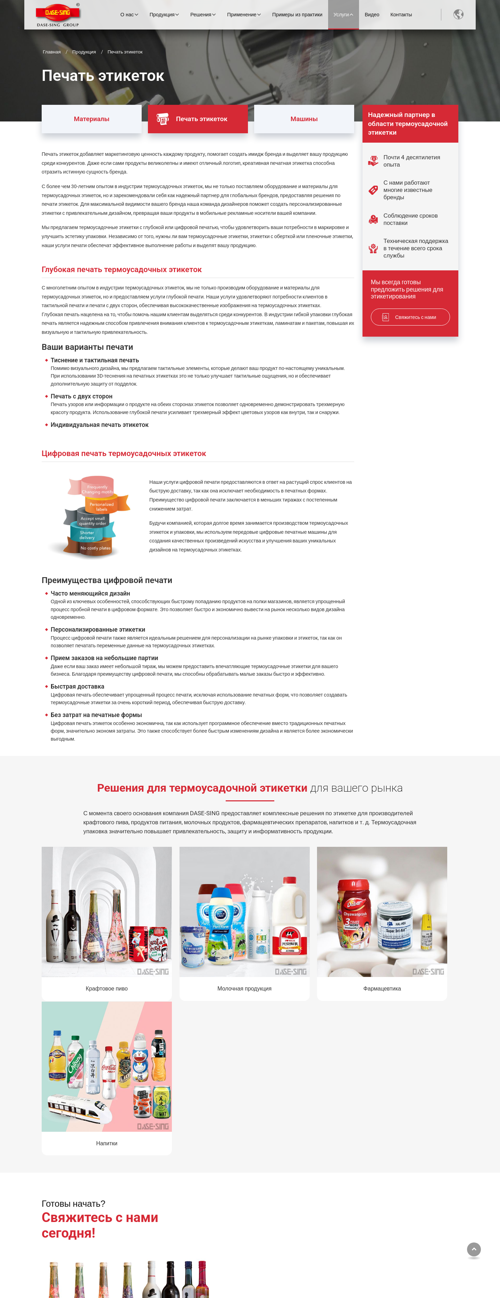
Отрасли (310, 1210)
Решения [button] (202, 14)
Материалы (80, 114)
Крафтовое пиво (91, 956)
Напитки (409, 956)
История (156, 1233)
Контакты (402, 14)
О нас (148, 1198)
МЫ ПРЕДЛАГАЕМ (239, 1198)
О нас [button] (128, 14)
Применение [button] (243, 14)
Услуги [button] (342, 14)
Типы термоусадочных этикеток (326, 1225)
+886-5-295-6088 (397, 1252)
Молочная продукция (197, 956)
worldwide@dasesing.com (407, 1240)
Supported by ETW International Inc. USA (250, 1285)
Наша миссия (162, 1245)
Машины (291, 114)
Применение (312, 1198)
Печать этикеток (194, 119)
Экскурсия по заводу (170, 1222)
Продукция (84, 51)
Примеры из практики (298, 14)
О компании (160, 1210)
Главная (52, 51)
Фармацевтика (303, 956)
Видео (373, 14)
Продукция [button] (163, 14)
